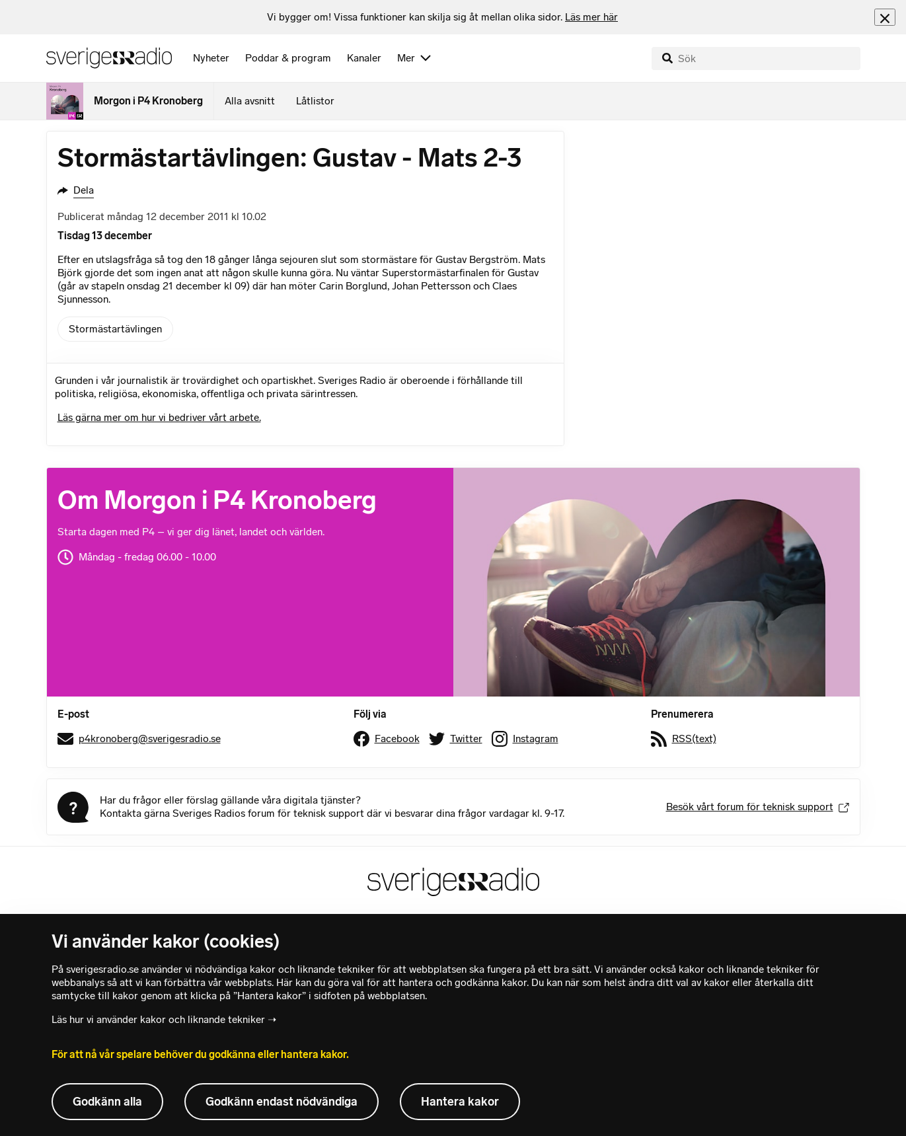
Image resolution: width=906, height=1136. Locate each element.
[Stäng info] (884, 17)
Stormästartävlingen (115, 328)
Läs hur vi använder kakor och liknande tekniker (158, 1019)
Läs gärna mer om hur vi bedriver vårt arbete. (159, 417)
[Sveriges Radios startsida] (109, 58)
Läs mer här (591, 17)
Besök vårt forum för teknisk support (757, 806)
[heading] (442, 17)
